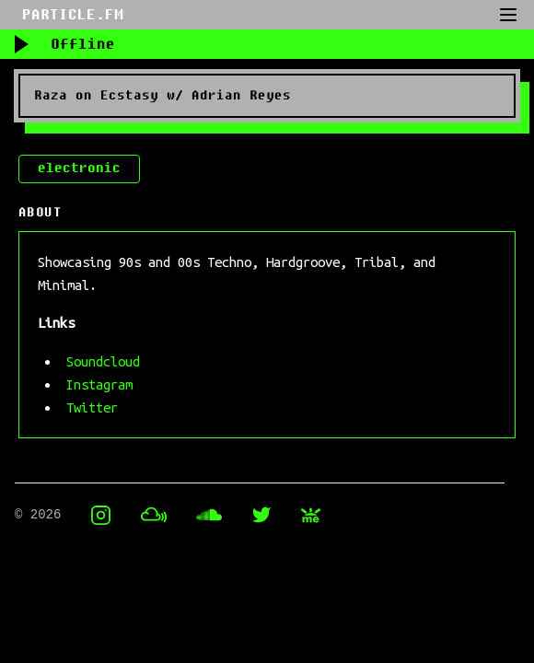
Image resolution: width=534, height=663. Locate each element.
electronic (79, 168)
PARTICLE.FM (72, 15)
